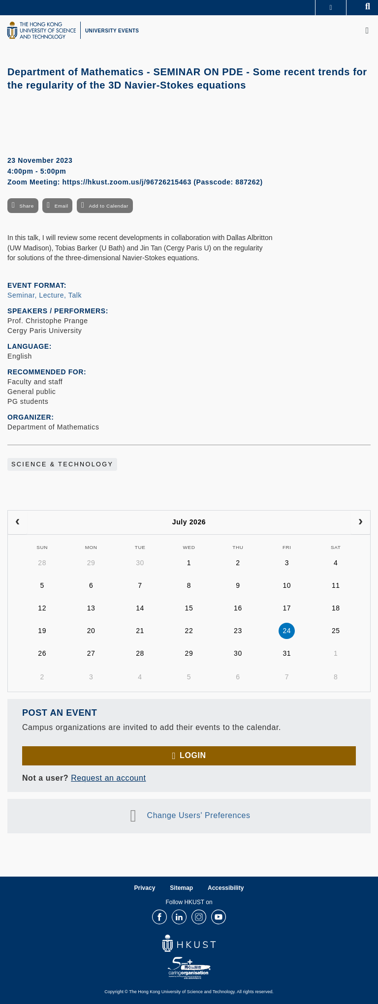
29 (91, 563)
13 (91, 608)
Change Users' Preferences (199, 815)
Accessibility (226, 887)
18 (336, 608)
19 (42, 631)
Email (61, 206)
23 (238, 631)
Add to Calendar (108, 206)
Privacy (145, 887)
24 (287, 631)
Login (193, 755)
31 (287, 653)
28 (42, 563)
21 (140, 631)
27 (91, 653)
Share (26, 206)
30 (140, 563)
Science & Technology (62, 464)
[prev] (17, 522)
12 (42, 608)
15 (189, 608)
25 (336, 631)
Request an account (108, 778)
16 (238, 608)
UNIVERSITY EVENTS (112, 30)
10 (287, 585)
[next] (360, 522)
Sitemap (181, 887)
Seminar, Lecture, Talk (44, 295)
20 (91, 631)
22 (189, 631)
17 (287, 608)
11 (336, 585)
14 (140, 608)
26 (42, 653)
